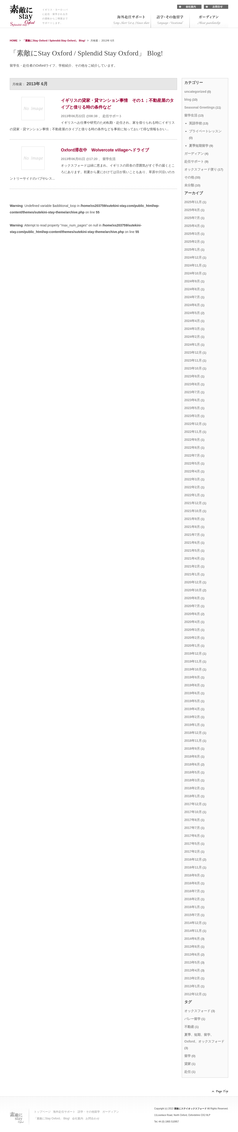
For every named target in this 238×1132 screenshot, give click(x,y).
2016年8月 (192, 883)
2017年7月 (192, 828)
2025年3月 (192, 234)
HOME (13, 40)
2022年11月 (193, 432)
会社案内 (77, 1118)
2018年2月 (192, 788)
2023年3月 (192, 416)
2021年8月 (192, 527)
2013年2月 (192, 978)
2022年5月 (192, 463)
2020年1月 (192, 645)
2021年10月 (193, 511)
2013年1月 (192, 986)
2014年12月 (193, 923)
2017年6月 (192, 836)
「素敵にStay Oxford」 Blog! (52, 1118)
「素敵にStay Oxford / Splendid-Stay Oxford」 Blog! (54, 40)
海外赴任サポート (64, 1111)
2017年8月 (192, 820)
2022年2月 (192, 487)
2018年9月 (192, 748)
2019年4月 (192, 709)
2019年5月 (192, 701)
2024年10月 (193, 273)
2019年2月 (192, 717)
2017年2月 (192, 851)
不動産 (189, 1027)
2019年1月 (192, 725)
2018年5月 (192, 772)
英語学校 (195, 123)
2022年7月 (192, 455)
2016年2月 (192, 899)
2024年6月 (192, 305)
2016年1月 (192, 907)
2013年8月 (192, 946)
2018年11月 (193, 740)
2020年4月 (192, 622)
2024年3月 (192, 329)
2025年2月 (192, 241)
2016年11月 (193, 867)
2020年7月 (192, 606)
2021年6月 (192, 542)
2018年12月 (193, 733)
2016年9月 (192, 875)
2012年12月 (193, 994)
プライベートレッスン (205, 131)
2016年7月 (192, 891)
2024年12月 (193, 257)
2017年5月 (192, 843)
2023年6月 (192, 400)
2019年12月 (193, 653)
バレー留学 (192, 1019)
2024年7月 (192, 297)
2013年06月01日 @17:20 (79, 159)
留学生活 (109, 159)
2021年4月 (192, 558)
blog (187, 99)
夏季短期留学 (198, 145)
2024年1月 (192, 344)
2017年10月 (193, 812)
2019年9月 (192, 677)
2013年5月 (192, 962)
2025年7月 (192, 218)
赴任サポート (112, 116)
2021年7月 (192, 535)
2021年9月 (192, 519)
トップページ (42, 1111)
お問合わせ (92, 1118)
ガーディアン (194, 153)
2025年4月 (192, 226)
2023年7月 (192, 392)
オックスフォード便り (200, 169)
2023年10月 (193, 368)
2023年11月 (193, 360)
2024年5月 (192, 313)
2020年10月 (193, 590)
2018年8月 (192, 756)
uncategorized (195, 91)
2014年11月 (193, 931)
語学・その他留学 (89, 1111)
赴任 (187, 1072)
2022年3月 (192, 479)
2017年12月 (193, 804)
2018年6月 (192, 764)
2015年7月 (192, 915)
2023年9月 (192, 376)
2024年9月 (192, 281)
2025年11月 (193, 202)
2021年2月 (192, 566)
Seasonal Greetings (199, 107)
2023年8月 (192, 384)
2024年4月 (192, 321)
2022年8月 (192, 447)
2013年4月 (192, 970)
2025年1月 (192, 249)
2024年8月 (192, 289)
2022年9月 (192, 439)
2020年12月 (193, 582)
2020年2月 (192, 638)
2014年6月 (192, 938)
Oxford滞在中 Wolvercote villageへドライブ (105, 150)
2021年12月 (193, 503)
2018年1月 (192, 796)
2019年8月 (192, 685)
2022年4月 (192, 471)
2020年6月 (192, 614)
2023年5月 (192, 408)
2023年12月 (193, 352)
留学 (187, 1056)
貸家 (187, 1064)
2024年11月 (193, 265)
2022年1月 (192, 495)
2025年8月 (192, 210)
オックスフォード (197, 1011)
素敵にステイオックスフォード (190, 1108)
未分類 (189, 185)
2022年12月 (193, 424)
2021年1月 (192, 574)
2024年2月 (192, 337)
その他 (189, 177)
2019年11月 (193, 661)
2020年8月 (192, 598)
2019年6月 (192, 693)
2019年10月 (193, 669)
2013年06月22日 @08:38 (79, 116)
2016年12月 (193, 859)
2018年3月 (192, 780)
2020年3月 (192, 630)
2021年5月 (192, 550)
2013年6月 (192, 954)
